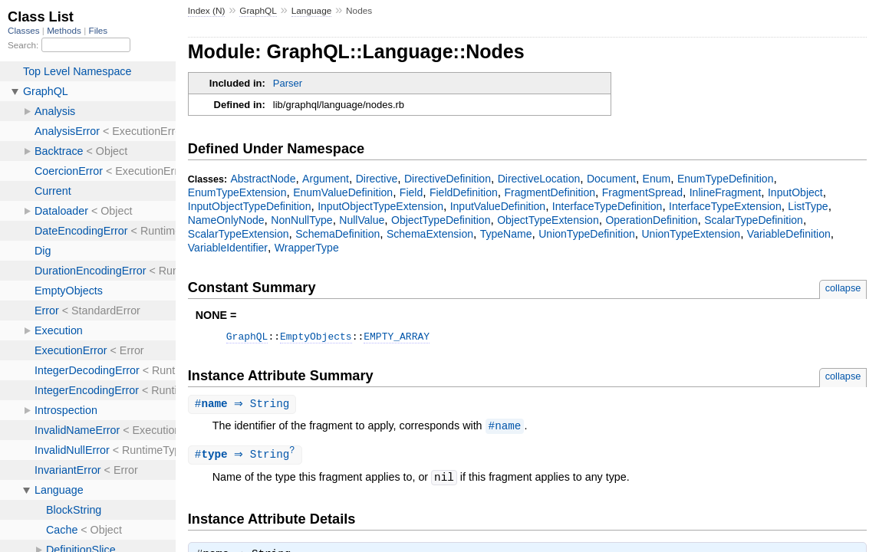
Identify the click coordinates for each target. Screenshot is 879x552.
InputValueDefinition (498, 206)
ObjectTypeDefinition (440, 220)
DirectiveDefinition (447, 178)
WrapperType (307, 248)
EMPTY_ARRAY (397, 338)
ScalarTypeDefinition (753, 220)
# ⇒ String (244, 406)
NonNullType (301, 220)
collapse (843, 288)
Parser (287, 83)
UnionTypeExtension (690, 234)
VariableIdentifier (228, 248)
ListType (808, 206)
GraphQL (258, 10)
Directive (377, 178)
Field (411, 192)
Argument (325, 178)
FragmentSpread (642, 192)
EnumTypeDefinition (725, 178)
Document (611, 178)
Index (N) (207, 10)
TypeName (506, 234)
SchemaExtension (430, 234)
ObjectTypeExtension (548, 220)
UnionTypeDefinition (586, 234)
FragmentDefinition (550, 192)
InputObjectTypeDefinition (249, 206)
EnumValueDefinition (343, 192)
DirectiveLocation (539, 178)
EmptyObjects (316, 338)
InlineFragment (726, 192)
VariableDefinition (789, 234)
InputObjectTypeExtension (380, 206)
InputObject (795, 192)
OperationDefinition (651, 220)
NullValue (361, 220)
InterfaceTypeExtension (725, 206)
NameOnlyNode (226, 220)
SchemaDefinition (337, 234)
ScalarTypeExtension (238, 234)
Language (311, 10)
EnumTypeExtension (237, 192)
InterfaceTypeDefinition (607, 206)
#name (505, 429)
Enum (657, 178)
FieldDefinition (464, 192)
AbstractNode (262, 178)
